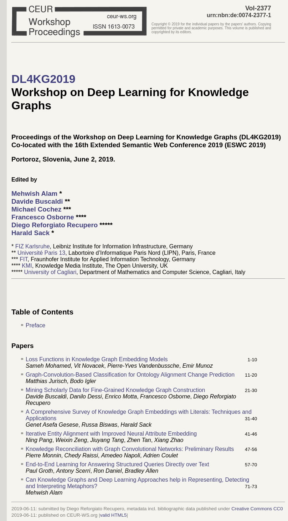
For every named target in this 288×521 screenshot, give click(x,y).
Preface (35, 325)
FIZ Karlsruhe (32, 246)
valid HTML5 (113, 515)
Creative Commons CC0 (257, 508)
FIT (23, 259)
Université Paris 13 (41, 253)
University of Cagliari (50, 272)
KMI (27, 266)
